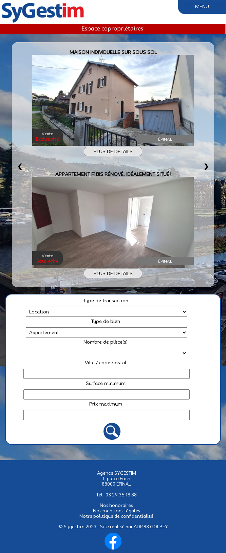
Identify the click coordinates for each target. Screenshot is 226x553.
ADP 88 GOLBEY (151, 526)
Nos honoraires (116, 505)
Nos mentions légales (116, 510)
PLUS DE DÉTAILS (113, 151)
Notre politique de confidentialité (116, 516)
